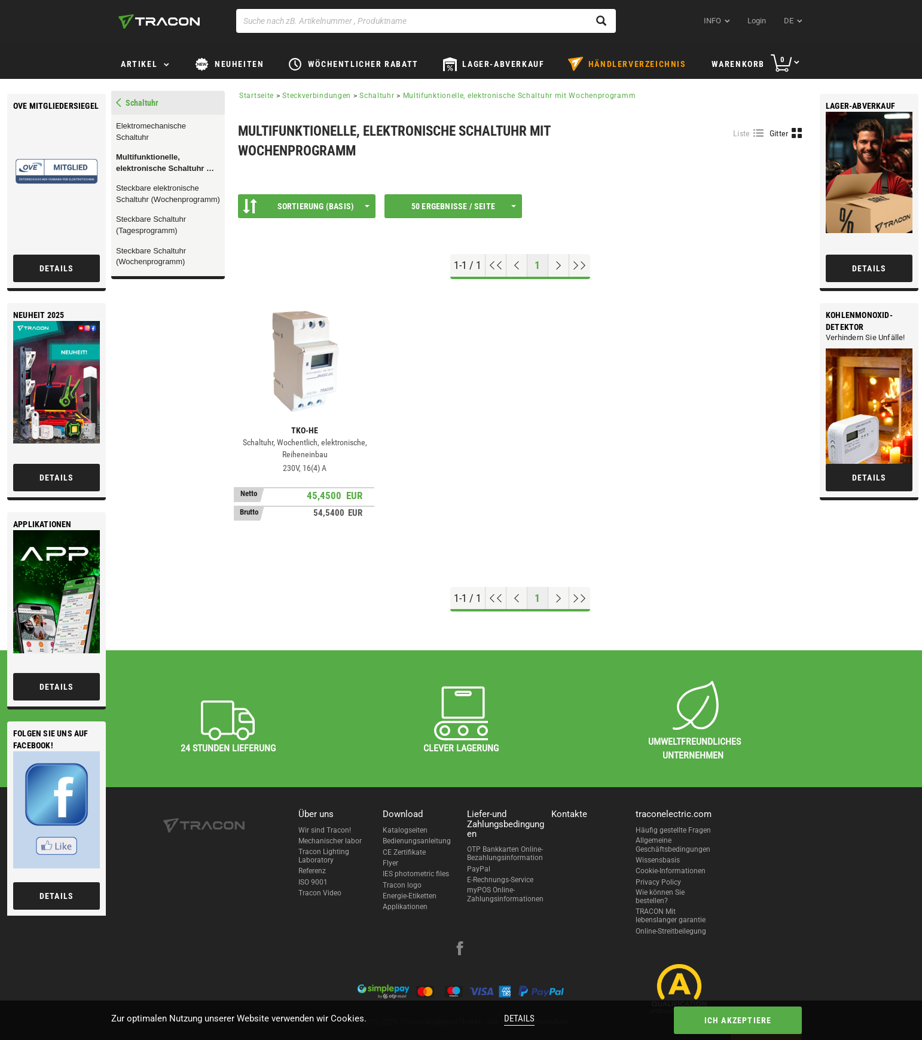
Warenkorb (738, 64)
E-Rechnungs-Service (500, 880)
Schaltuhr (376, 95)
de (788, 20)
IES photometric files (416, 874)
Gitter (779, 133)
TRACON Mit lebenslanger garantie (671, 915)
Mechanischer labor (330, 841)
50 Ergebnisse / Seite (463, 206)
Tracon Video (319, 893)
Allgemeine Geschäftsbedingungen (673, 844)
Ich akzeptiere (738, 1020)
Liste (741, 133)
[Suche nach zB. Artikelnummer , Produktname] (426, 21)
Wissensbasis (658, 860)
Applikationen (405, 907)
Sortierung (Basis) (306, 206)
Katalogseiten (405, 830)
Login (756, 20)
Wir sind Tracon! (324, 830)
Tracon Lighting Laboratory (323, 856)
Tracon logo (402, 885)
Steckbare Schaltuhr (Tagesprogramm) (151, 225)
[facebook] (459, 950)
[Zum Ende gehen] (579, 265)
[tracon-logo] (159, 21)
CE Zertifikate (404, 852)
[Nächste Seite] (558, 265)
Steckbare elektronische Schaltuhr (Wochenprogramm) (168, 193)
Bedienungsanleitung (417, 841)
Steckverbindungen (316, 95)
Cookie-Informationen (671, 871)
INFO (712, 20)
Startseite (256, 95)
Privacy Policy (658, 882)
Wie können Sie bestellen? (660, 896)
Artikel (139, 64)
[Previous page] (516, 265)
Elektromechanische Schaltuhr (151, 131)
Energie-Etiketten (409, 896)
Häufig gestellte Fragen (673, 830)
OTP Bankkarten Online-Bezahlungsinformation (505, 853)
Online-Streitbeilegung (671, 931)
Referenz (312, 871)
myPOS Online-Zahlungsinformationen (505, 894)
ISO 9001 (313, 882)
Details (519, 1018)
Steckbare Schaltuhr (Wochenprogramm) (151, 256)
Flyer (390, 863)
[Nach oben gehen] (496, 265)
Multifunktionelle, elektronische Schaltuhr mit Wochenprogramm (167, 163)
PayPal (478, 869)
